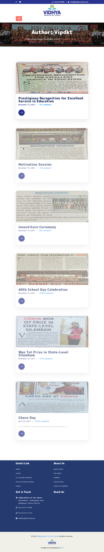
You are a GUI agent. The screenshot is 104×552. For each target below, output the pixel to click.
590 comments (45, 231)
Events (18, 473)
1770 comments (45, 359)
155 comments (45, 169)
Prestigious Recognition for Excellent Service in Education (50, 100)
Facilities (57, 477)
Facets (18, 486)
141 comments (45, 105)
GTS (61, 548)
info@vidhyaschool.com (79, 2)
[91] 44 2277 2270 (25, 513)
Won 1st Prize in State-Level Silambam (43, 355)
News (18, 469)
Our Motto (57, 473)
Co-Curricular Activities (24, 477)
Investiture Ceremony (37, 227)
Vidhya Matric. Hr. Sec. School (47, 536)
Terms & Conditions (61, 486)
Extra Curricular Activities (25, 482)
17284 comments (46, 294)
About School (58, 469)
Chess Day (27, 418)
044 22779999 (59, 2)
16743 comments (42, 422)
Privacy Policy (59, 482)
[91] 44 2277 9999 (25, 507)
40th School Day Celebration (43, 290)
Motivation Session (35, 165)
